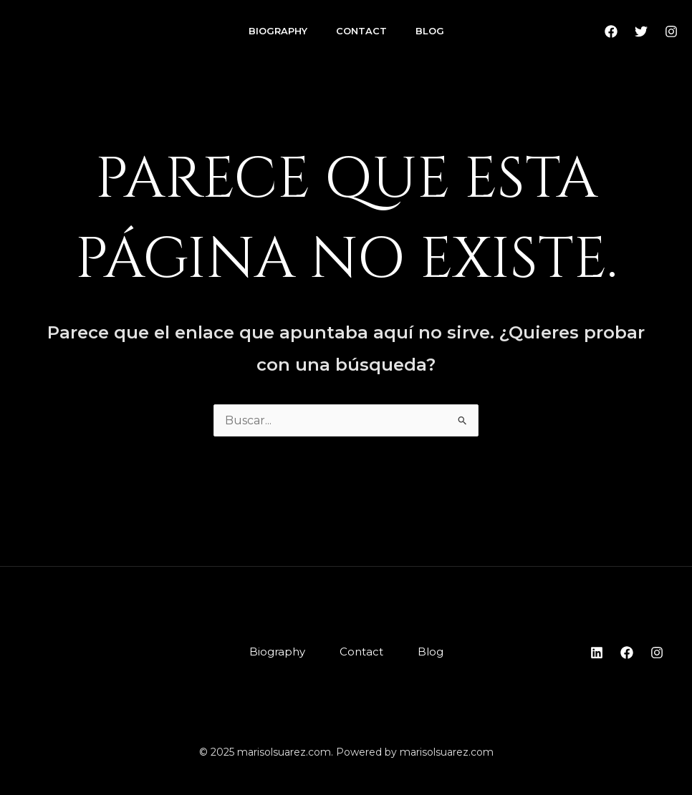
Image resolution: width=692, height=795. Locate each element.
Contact (361, 30)
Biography (278, 30)
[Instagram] (671, 31)
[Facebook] (611, 31)
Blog (429, 30)
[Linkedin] (596, 652)
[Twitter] (641, 31)
